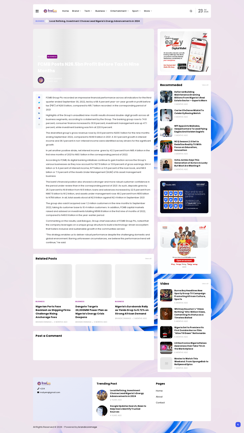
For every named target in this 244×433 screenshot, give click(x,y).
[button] (39, 124)
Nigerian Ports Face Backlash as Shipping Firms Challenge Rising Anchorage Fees (53, 312)
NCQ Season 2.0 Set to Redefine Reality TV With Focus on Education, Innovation (187, 146)
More (147, 11)
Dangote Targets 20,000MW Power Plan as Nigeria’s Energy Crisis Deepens (91, 312)
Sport (135, 11)
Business (100, 11)
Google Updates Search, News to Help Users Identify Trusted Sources (128, 409)
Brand (75, 11)
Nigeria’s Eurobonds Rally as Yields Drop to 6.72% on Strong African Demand (132, 310)
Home (65, 11)
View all (148, 258)
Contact (160, 402)
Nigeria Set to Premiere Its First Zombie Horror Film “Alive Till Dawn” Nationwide (190, 330)
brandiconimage (87, 427)
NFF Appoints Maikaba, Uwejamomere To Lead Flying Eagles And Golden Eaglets (190, 129)
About (159, 396)
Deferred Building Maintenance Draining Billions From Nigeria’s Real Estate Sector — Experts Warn (190, 96)
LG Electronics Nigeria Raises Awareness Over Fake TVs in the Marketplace (190, 346)
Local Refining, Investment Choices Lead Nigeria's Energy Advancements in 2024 (94, 21)
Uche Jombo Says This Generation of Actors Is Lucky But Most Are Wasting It (190, 163)
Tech (87, 11)
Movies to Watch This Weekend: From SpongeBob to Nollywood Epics (191, 361)
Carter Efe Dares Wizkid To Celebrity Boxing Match (189, 112)
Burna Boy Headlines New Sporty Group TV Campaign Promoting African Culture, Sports (190, 295)
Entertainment (118, 11)
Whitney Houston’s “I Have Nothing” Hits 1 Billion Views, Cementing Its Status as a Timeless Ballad (189, 313)
